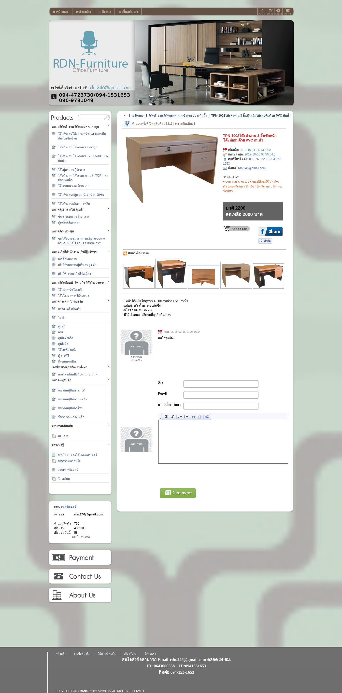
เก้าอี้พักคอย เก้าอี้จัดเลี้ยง (74, 274)
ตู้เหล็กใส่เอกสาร (69, 222)
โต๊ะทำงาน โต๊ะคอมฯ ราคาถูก (77, 147)
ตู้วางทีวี (63, 355)
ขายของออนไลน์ (100, 690)
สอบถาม (63, 436)
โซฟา (62, 317)
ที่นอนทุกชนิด (67, 361)
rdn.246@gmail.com (88, 514)
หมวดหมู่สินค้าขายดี (71, 390)
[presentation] (197, 475)
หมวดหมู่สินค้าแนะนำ (72, 399)
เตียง (61, 332)
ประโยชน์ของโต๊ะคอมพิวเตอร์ (77, 455)
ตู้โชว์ (61, 326)
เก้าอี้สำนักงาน (67, 259)
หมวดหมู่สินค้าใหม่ (70, 408)
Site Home (136, 115)
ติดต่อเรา (80, 576)
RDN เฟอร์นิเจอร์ (65, 507)
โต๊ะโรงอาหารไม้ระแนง (73, 295)
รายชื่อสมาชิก (82, 653)
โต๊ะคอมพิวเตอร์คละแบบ (74, 186)
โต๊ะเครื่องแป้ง (67, 350)
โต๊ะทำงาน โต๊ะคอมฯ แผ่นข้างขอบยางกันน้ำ (178, 115)
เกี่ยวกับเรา (80, 595)
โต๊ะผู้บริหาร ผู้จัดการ (71, 169)
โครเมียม (64, 479)
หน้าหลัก (60, 653)
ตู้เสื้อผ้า (63, 344)
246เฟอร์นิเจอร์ (68, 470)
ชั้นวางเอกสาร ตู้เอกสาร (73, 216)
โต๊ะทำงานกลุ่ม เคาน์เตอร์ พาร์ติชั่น (81, 195)
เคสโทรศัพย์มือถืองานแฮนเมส (77, 374)
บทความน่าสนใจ (69, 461)
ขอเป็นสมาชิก (81, 537)
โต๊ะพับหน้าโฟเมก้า (70, 290)
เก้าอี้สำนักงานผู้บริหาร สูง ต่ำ (77, 265)
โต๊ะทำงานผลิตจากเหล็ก (74, 204)
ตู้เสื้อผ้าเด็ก (65, 338)
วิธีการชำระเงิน (80, 557)
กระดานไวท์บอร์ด (69, 308)
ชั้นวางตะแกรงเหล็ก (71, 417)
